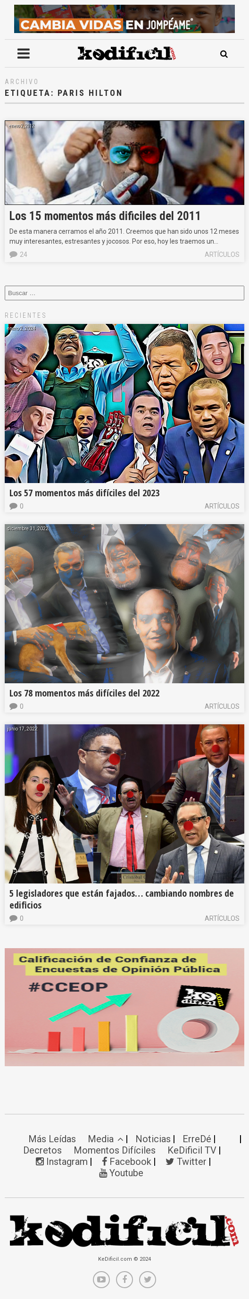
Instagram (62, 1161)
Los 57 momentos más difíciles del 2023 (84, 492)
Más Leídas (52, 1139)
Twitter (186, 1161)
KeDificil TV (191, 1150)
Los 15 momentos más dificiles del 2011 (105, 216)
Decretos (42, 1150)
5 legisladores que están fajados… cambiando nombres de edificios (121, 899)
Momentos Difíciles (115, 1150)
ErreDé (197, 1139)
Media (106, 1139)
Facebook (126, 1161)
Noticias (153, 1139)
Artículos (222, 254)
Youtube (121, 1173)
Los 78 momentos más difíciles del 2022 (84, 693)
